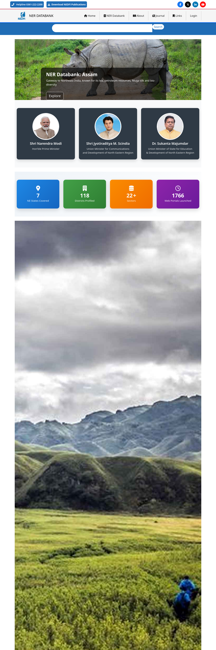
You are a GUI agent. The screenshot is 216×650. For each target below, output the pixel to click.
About (138, 16)
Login (193, 16)
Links (177, 16)
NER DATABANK (35, 15)
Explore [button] (55, 96)
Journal (158, 16)
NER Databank (114, 16)
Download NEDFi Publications (67, 4)
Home (89, 16)
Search (158, 27)
